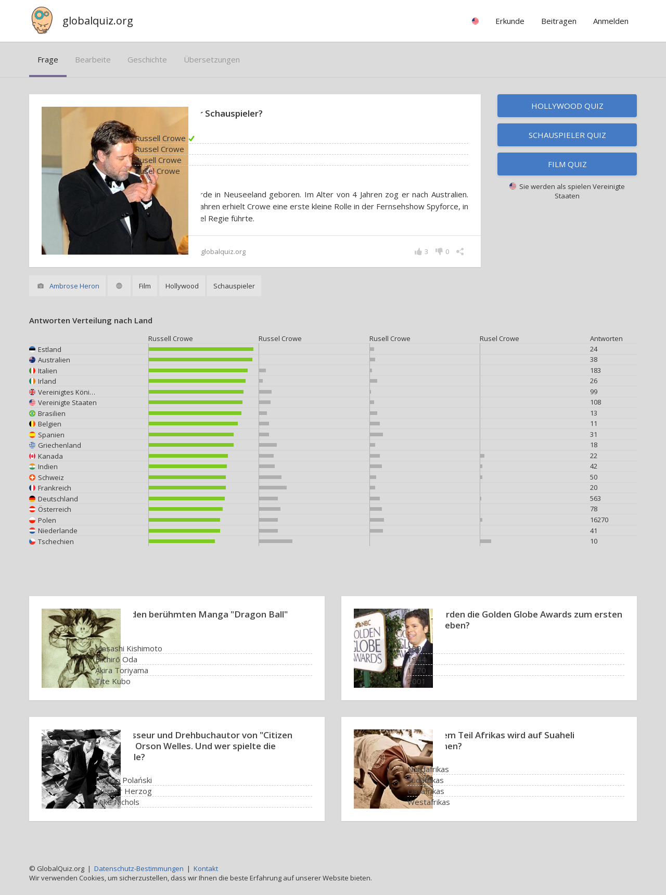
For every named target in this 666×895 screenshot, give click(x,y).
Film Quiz (567, 164)
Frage (47, 59)
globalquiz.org (97, 21)
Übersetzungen (212, 59)
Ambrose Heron (74, 286)
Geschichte (147, 59)
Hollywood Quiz (567, 105)
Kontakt (206, 868)
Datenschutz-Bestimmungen (139, 868)
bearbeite (93, 59)
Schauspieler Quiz (567, 135)
